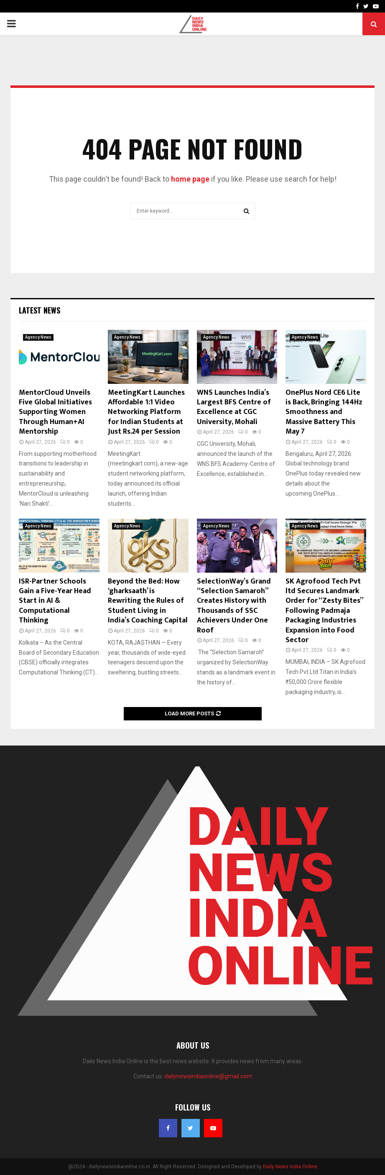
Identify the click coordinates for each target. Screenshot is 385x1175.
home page (190, 179)
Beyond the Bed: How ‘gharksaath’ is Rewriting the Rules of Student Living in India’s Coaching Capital (148, 601)
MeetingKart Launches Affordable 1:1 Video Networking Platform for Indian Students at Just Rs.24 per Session (146, 412)
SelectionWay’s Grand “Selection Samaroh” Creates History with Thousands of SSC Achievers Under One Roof (234, 606)
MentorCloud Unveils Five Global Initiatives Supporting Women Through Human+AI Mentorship (55, 412)
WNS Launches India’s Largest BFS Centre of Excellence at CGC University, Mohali (234, 407)
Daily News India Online (290, 1167)
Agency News (38, 337)
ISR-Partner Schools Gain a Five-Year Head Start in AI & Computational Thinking (55, 601)
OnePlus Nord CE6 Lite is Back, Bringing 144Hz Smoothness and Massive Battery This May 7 (324, 412)
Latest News (39, 310)
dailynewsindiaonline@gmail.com (208, 1076)
